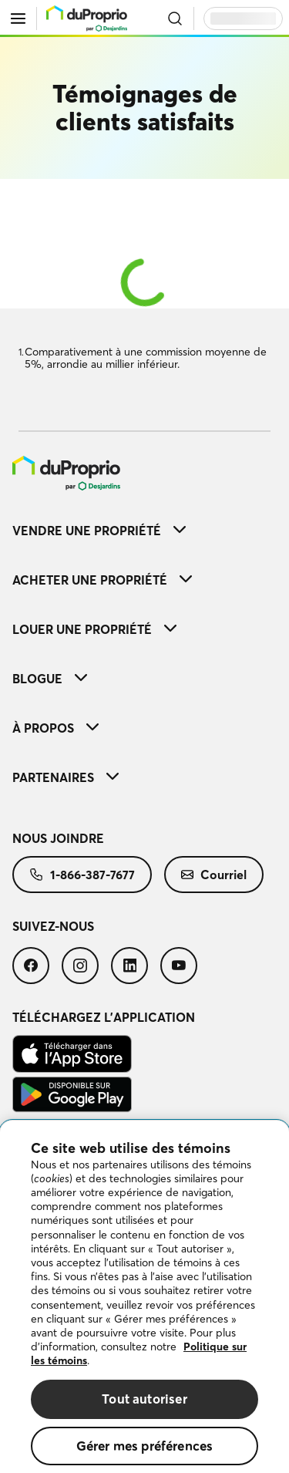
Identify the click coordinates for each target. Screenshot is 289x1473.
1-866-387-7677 (82, 874)
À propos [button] (55, 728)
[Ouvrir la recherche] (174, 18)
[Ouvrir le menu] (18, 18)
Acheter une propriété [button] (102, 580)
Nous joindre (58, 838)
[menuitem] (144, 473)
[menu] (86, 18)
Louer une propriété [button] (94, 629)
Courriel (214, 874)
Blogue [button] (49, 678)
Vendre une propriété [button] (99, 530)
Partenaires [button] (65, 777)
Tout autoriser (144, 1412)
